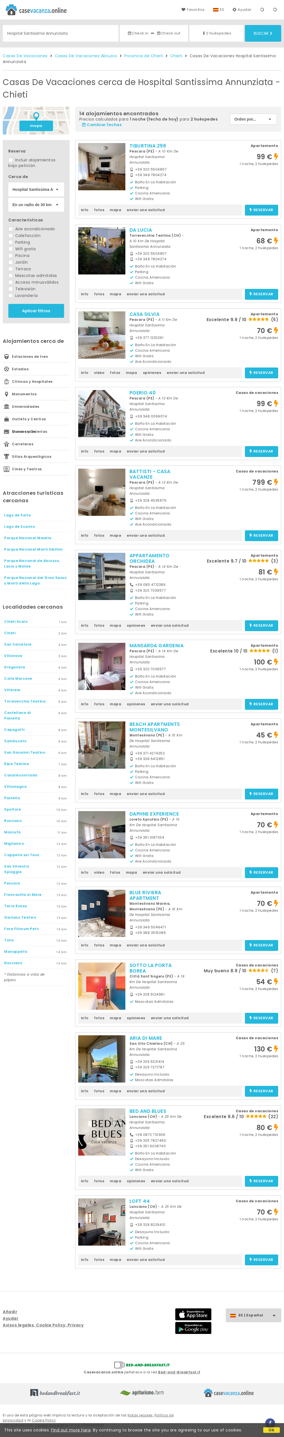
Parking (19, 242)
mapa (36, 125)
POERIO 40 (143, 392)
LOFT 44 (140, 1201)
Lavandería (23, 295)
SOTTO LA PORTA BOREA (151, 968)
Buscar (263, 33)
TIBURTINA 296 (148, 146)
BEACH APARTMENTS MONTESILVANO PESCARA (155, 730)
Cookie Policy (44, 1420)
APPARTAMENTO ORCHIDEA (150, 558)
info (84, 210)
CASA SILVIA (145, 314)
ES (222, 9)
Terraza (19, 269)
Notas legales (140, 1415)
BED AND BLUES (148, 1111)
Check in (137, 33)
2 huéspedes (217, 33)
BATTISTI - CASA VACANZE (150, 474)
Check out (168, 33)
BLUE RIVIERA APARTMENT (145, 895)
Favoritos (192, 9)
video (99, 372)
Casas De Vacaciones (25, 56)
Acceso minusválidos (33, 282)
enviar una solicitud (146, 210)
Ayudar (242, 9)
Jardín (18, 262)
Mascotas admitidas (32, 275)
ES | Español (260, 1315)
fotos (99, 210)
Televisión (22, 289)
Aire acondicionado (31, 229)
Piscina (18, 255)
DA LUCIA (141, 230)
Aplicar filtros (36, 311)
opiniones (152, 372)
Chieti (176, 56)
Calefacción (24, 235)
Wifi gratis (22, 249)
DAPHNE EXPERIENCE (154, 814)
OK (271, 1430)
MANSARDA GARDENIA (157, 645)
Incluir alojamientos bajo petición (32, 162)
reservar (261, 210)
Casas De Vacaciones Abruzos (86, 56)
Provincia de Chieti (143, 56)
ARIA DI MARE (146, 1038)
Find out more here (71, 1430)
